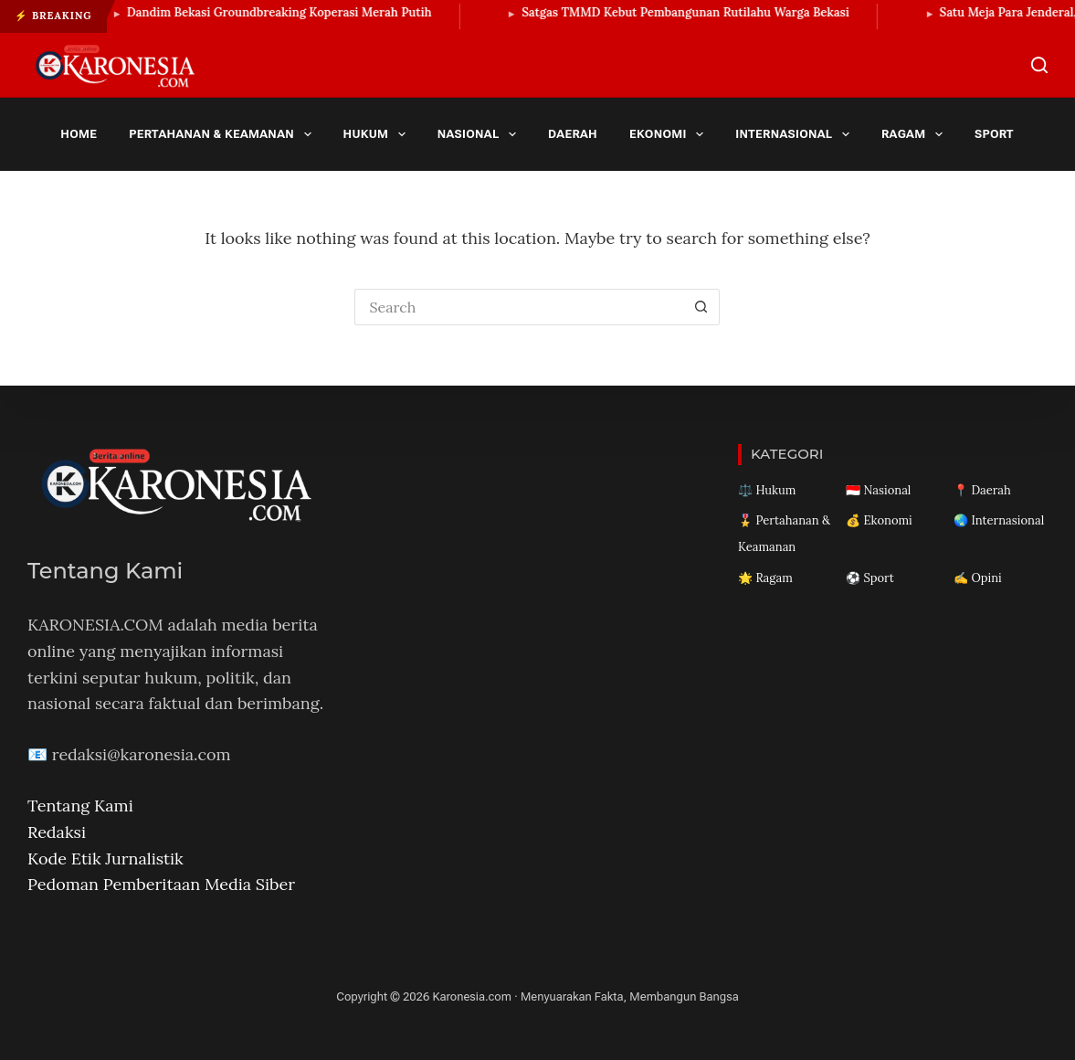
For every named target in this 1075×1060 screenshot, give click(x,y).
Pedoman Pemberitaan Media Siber (161, 884)
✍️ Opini (978, 578)
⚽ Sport (870, 578)
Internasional (795, 134)
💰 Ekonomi (879, 520)
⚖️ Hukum (767, 490)
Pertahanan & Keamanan (223, 134)
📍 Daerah (982, 490)
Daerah (572, 134)
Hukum (378, 134)
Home (78, 134)
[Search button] (701, 307)
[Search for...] (518, 307)
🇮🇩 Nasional (878, 490)
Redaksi (56, 832)
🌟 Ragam (765, 578)
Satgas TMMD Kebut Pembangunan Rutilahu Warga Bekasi (691, 12)
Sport (1006, 134)
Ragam (915, 134)
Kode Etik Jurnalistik (105, 858)
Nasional (480, 134)
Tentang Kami (80, 805)
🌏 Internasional (999, 520)
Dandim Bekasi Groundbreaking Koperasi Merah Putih (284, 12)
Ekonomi (670, 134)
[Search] (1039, 65)
